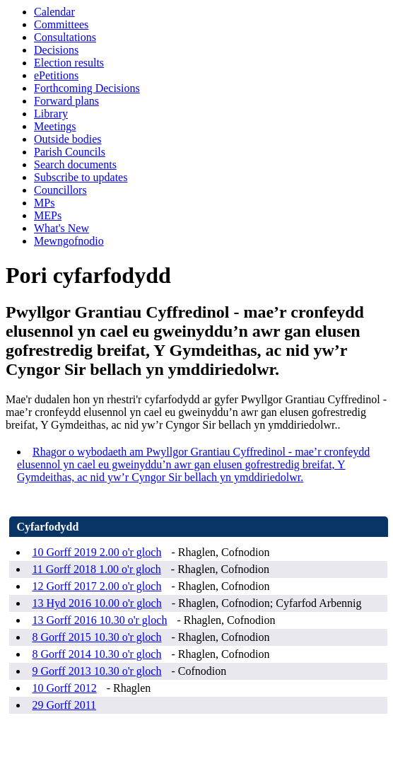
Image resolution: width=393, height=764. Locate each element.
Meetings (55, 126)
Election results (69, 63)
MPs (44, 203)
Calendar (54, 12)
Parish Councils (69, 152)
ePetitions (56, 75)
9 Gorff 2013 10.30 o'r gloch (96, 671)
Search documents (75, 164)
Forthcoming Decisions (87, 88)
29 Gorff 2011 (64, 705)
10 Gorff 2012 (64, 688)
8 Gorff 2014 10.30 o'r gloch (96, 654)
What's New (61, 228)
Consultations (65, 37)
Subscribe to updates (80, 177)
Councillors (60, 190)
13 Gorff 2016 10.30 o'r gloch (99, 620)
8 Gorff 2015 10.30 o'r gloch (96, 637)
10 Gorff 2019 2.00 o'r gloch (96, 552)
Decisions (56, 50)
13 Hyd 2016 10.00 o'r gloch (96, 603)
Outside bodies (68, 139)
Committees (61, 24)
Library (51, 114)
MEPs (47, 215)
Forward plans (66, 101)
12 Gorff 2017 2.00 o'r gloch (96, 586)
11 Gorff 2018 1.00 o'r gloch (96, 569)
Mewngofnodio (69, 241)
